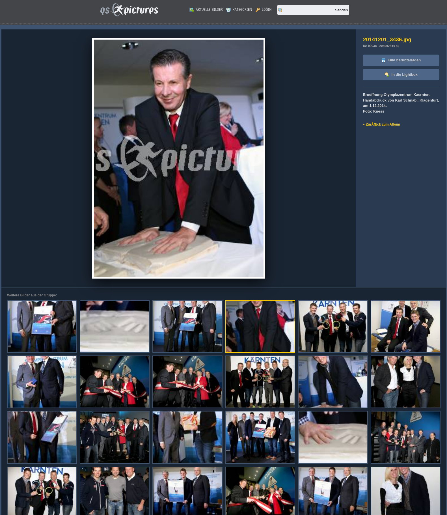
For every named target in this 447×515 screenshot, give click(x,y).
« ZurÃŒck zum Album (381, 124)
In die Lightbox (401, 74)
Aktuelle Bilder (206, 9)
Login (264, 9)
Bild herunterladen (401, 60)
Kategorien (239, 9)
